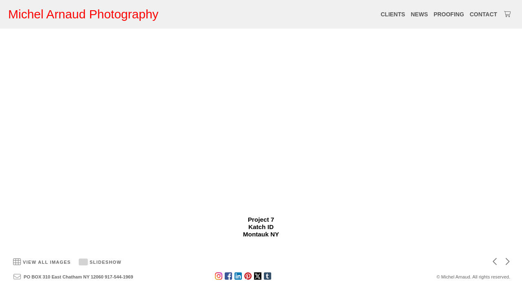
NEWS (419, 14)
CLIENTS (392, 14)
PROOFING (449, 14)
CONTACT (483, 14)
